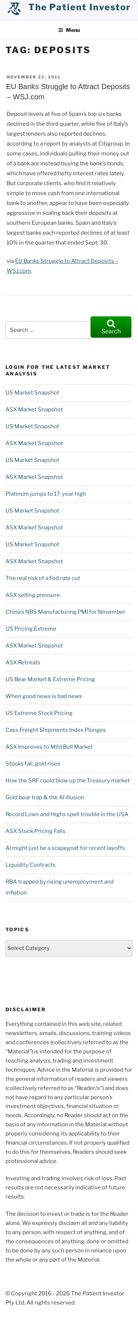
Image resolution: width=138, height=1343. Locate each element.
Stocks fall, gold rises (33, 763)
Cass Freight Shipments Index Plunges (56, 730)
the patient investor (79, 7)
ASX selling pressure (33, 595)
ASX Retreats (23, 662)
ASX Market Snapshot (34, 409)
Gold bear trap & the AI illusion (45, 797)
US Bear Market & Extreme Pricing (50, 679)
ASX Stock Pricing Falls (36, 831)
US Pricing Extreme (31, 628)
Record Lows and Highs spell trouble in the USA (67, 814)
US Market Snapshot (32, 392)
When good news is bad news (44, 696)
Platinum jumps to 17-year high (46, 494)
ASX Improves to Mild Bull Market (49, 747)
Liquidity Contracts (31, 865)
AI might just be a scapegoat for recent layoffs (65, 848)
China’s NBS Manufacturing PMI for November (65, 612)
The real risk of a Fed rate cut (43, 578)
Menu (69, 30)
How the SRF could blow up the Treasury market (68, 780)
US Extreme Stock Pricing (39, 713)
